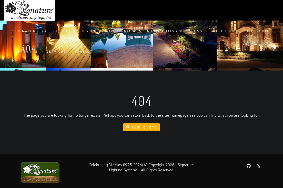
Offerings (26, 51)
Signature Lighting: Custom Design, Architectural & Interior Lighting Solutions (109, 31)
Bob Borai (258, 31)
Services (56, 51)
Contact (83, 51)
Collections (225, 31)
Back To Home (141, 127)
